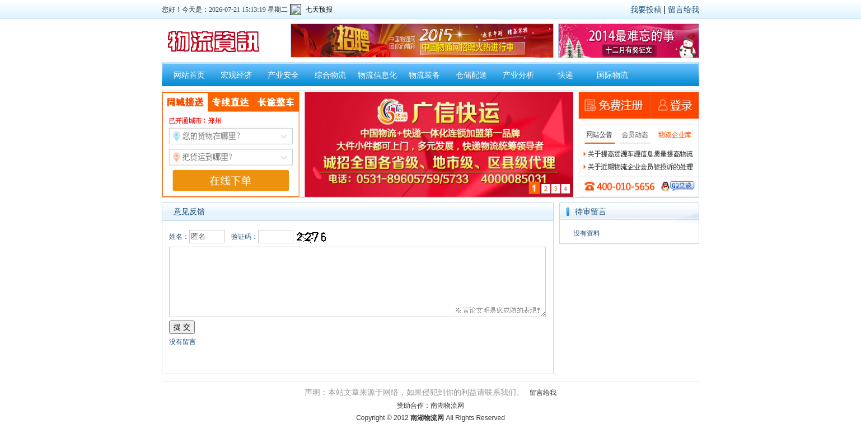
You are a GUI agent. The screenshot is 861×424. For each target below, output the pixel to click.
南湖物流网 (447, 405)
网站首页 (189, 75)
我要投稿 (646, 9)
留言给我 (683, 9)
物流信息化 (377, 75)
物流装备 (424, 75)
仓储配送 (471, 75)
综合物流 (330, 75)
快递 (565, 75)
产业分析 (518, 75)
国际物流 (612, 75)
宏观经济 (236, 75)
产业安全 (283, 75)
